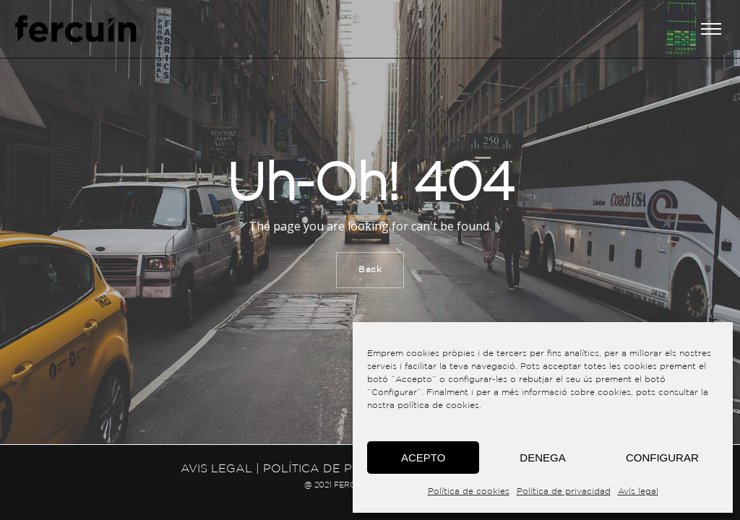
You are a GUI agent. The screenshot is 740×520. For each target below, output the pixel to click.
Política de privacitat (338, 469)
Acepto (423, 457)
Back (370, 270)
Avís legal (638, 491)
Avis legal (216, 469)
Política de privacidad (564, 491)
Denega (542, 457)
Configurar (662, 457)
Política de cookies (468, 491)
